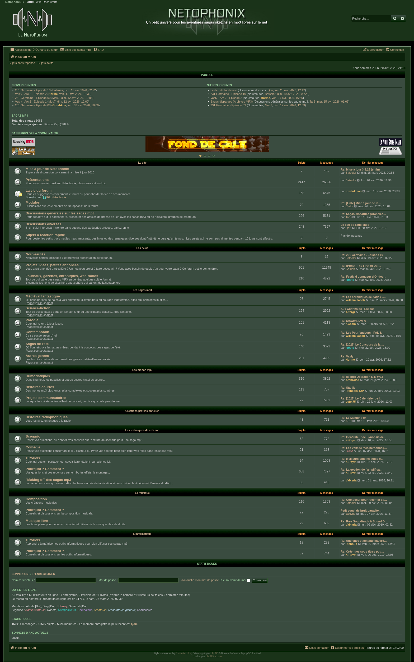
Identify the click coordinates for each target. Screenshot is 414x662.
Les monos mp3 (142, 370)
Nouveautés (35, 254)
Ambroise (352, 379)
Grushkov (59, 105)
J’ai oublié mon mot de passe (200, 580)
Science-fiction (38, 308)
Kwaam (351, 323)
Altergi (350, 312)
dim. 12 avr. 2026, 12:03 (76, 97)
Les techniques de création (142, 430)
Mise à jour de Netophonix (47, 169)
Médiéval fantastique (43, 296)
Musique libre (37, 521)
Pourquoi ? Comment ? (45, 469)
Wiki (38, 2)
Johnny (62, 606)
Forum (30, 2)
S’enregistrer (43, 574)
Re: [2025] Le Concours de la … (362, 344)
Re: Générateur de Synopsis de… (364, 437)
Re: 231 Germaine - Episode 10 (362, 254)
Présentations (37, 180)
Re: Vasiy (347, 356)
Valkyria (351, 480)
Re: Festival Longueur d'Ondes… (363, 276)
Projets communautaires (46, 398)
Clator (349, 206)
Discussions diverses (43, 224)
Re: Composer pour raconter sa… (364, 499)
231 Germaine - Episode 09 (33, 97)
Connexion (20, 574)
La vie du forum (38, 190)
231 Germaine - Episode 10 (33, 90)
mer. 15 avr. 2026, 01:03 (333, 101)
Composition (36, 499)
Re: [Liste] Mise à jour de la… (361, 203)
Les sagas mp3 (142, 290)
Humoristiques (38, 376)
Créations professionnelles (142, 411)
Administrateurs (35, 610)
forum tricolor (183, 653)
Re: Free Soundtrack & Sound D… (364, 521)
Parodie (32, 320)
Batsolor (57, 90)
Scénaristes (144, 610)
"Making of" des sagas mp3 (48, 480)
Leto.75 (351, 401)
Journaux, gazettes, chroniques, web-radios (62, 276)
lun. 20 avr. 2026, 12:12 (290, 90)
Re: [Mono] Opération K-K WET (362, 376)
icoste (350, 279)
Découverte (50, 2)
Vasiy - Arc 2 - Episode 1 (31, 101)
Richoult (351, 543)
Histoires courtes (40, 387)
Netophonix (13, 2)
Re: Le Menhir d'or (353, 417)
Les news (142, 248)
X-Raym (351, 440)
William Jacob (355, 300)
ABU (349, 420)
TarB (312, 101)
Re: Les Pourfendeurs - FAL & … (363, 332)
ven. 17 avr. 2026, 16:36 (74, 93)
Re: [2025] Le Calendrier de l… (362, 398)
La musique (142, 492)
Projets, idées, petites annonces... (54, 265)
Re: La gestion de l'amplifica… (362, 469)
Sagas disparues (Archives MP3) (231, 101)
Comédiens (85, 610)
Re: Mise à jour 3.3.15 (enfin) (360, 169)
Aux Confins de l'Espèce (357, 308)
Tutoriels (33, 458)
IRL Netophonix (54, 197)
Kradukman (354, 191)
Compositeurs (67, 610)
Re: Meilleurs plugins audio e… (362, 458)
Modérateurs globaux (121, 610)
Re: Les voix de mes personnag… (364, 447)
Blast (349, 451)
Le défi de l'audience (223, 90)
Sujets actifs (45, 63)
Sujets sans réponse (22, 63)
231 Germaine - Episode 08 (33, 105)
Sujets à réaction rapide (45, 235)
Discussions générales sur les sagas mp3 (60, 213)
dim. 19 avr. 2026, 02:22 (80, 90)
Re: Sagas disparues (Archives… (363, 213)
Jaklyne (350, 513)
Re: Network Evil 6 (353, 320)
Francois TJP (355, 390)
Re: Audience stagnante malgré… (364, 540)
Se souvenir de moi (235, 580)
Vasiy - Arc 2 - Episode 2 (31, 93)
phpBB (215, 653)
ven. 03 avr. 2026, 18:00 (83, 105)
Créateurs (100, 610)
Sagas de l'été (37, 344)
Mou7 (56, 97)
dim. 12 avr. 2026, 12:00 (72, 101)
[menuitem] (45, 50)
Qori (270, 90)
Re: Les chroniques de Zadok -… (363, 296)
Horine (53, 93)
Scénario (33, 436)
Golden (350, 268)
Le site (142, 162)
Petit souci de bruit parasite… (361, 510)
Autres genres (37, 356)
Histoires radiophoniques (47, 417)
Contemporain (37, 332)
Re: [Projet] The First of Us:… (361, 265)
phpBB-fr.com (214, 656)
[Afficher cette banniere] (200, 156)
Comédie (33, 447)
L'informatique (142, 533)
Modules (33, 202)
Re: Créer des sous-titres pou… (362, 551)
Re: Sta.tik (348, 387)
